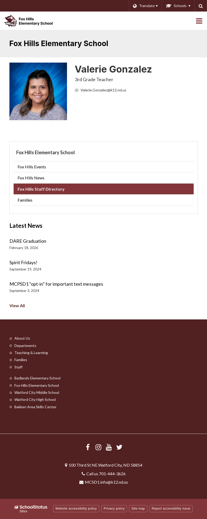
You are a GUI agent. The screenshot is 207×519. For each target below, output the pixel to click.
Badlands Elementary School (37, 378)
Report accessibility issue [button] (171, 508)
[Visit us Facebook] (88, 447)
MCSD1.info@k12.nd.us (106, 481)
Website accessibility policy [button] (76, 508)
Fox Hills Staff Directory (41, 188)
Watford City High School (35, 399)
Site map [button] (138, 508)
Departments (25, 345)
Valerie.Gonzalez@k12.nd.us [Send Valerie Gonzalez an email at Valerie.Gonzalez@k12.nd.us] (103, 90)
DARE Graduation (27, 241)
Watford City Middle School (36, 392)
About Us (22, 338)
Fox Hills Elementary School (45, 152)
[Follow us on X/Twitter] (119, 447)
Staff (18, 367)
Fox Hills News (31, 177)
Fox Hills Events (32, 166)
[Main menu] (199, 21)
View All (17, 305)
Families (25, 199)
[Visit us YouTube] (109, 447)
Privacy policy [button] (114, 508)
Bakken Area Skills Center (35, 407)
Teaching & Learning (31, 352)
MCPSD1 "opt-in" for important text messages (56, 284)
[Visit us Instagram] (98, 447)
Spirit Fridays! (23, 262)
